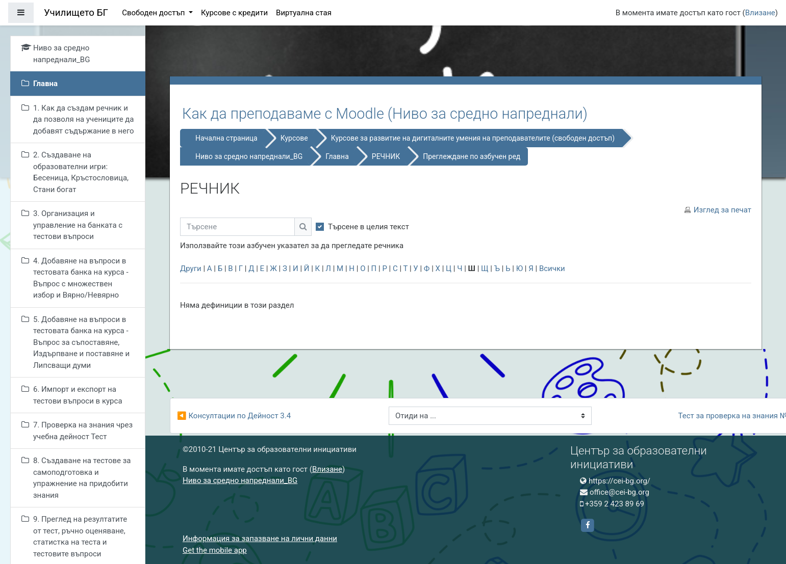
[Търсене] (237, 227)
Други (190, 268)
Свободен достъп (154, 12)
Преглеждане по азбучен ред (471, 156)
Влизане (760, 12)
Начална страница (226, 138)
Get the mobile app (215, 550)
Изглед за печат (722, 209)
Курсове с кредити (234, 12)
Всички (552, 268)
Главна (337, 156)
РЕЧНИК (386, 156)
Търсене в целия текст (368, 226)
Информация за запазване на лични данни (260, 538)
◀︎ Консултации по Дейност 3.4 (234, 415)
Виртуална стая (304, 12)
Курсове (294, 138)
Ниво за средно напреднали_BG (248, 156)
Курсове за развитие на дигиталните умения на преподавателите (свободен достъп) (473, 138)
